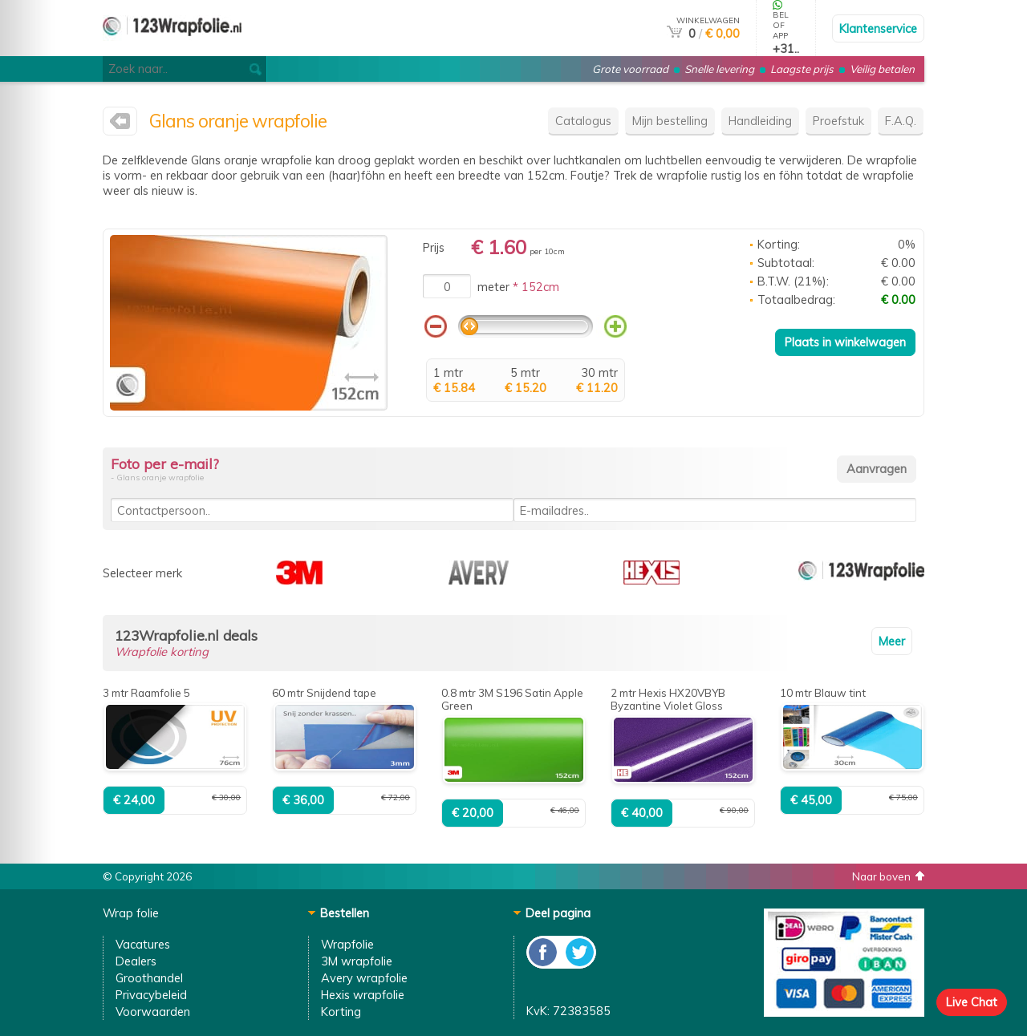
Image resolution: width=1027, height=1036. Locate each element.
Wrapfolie (347, 944)
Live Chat (971, 1002)
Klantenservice (878, 28)
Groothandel (149, 977)
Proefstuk (838, 120)
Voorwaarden (153, 1011)
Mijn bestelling (670, 120)
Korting (341, 1011)
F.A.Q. (900, 120)
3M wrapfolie (356, 961)
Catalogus (583, 120)
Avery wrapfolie (364, 977)
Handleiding (760, 120)
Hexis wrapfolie (362, 994)
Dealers (136, 961)
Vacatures (143, 944)
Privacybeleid (151, 994)
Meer (892, 641)
